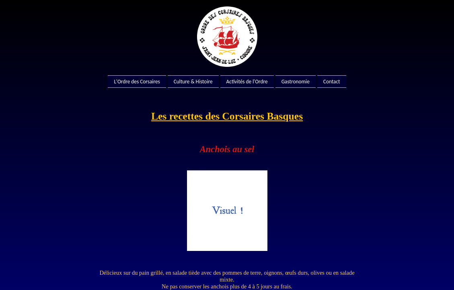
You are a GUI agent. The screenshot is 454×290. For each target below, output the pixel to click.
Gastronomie (295, 81)
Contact (331, 81)
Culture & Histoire (193, 81)
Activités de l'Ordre (247, 81)
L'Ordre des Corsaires (137, 81)
